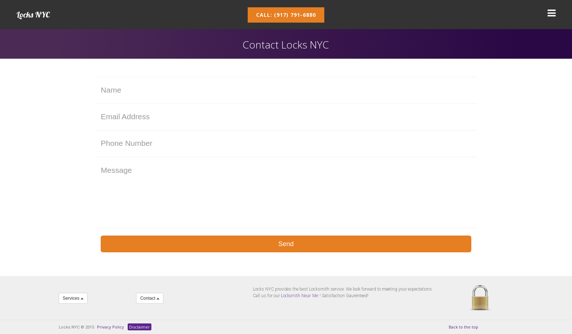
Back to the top (463, 327)
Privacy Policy (110, 327)
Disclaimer (139, 327)
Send (286, 244)
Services (73, 298)
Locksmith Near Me (299, 295)
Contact (149, 298)
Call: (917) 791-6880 (286, 14)
